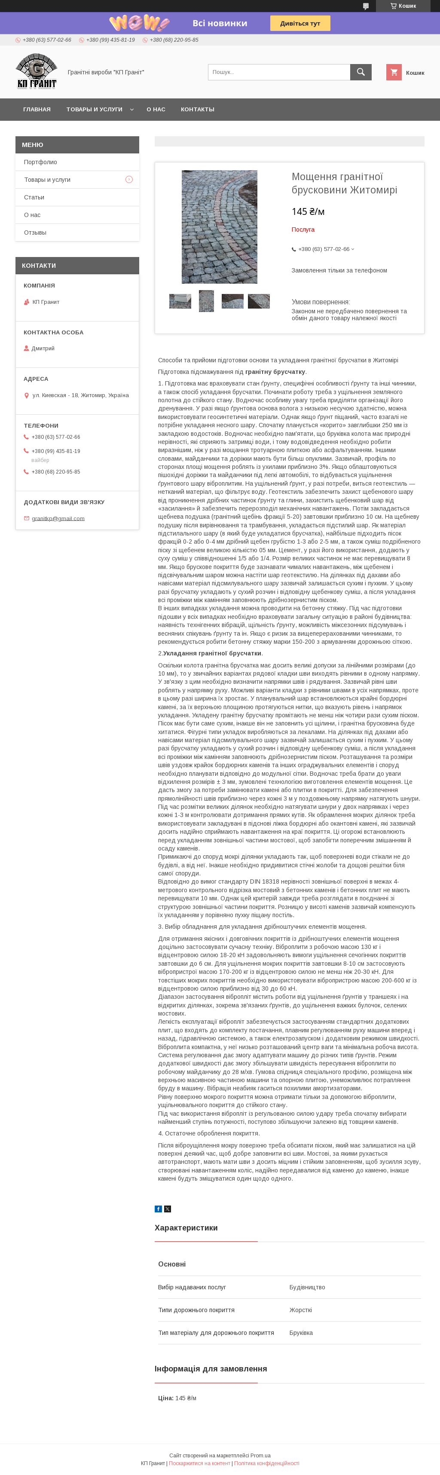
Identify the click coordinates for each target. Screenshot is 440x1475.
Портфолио (40, 162)
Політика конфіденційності (266, 1463)
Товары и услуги (94, 109)
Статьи (34, 197)
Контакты (197, 109)
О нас (156, 109)
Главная (37, 109)
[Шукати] (361, 72)
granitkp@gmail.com (58, 518)
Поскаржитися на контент (199, 1463)
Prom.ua (261, 1456)
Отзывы (35, 232)
